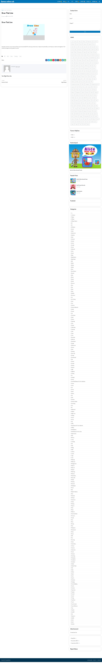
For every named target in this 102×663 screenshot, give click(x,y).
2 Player (84, 42)
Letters (80, 90)
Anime (81, 47)
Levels (84, 90)
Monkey (72, 482)
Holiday (77, 82)
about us (94, 661)
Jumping (73, 442)
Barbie (97, 50)
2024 (73, 135)
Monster (73, 484)
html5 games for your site (95, 85)
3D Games (72, 45)
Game (79, 77)
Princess (83, 104)
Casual (72, 61)
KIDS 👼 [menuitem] (64, 1)
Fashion (80, 71)
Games (83, 77)
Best (75, 53)
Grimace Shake (74, 402)
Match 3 (83, 93)
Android (72, 47)
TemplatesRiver (8, 661)
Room (93, 106)
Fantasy (76, 71)
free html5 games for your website (84, 74)
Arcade (85, 47)
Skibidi (72, 114)
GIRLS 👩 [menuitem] (77, 1)
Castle (98, 58)
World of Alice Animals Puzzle (76, 171)
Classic (88, 61)
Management (78, 93)
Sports (72, 117)
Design (82, 66)
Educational (86, 69)
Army (96, 47)
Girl (86, 77)
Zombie (88, 125)
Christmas (79, 61)
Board (95, 53)
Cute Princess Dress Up (80, 186)
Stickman (76, 117)
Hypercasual (73, 434)
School (89, 109)
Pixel (93, 101)
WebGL (77, 125)
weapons (72, 125)
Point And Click (78, 104)
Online (81, 101)
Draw (12, 56)
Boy (82, 55)
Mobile (72, 480)
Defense (72, 66)
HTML (91, 82)
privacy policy (90, 661)
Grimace (94, 77)
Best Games (80, 53)
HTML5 (82, 85)
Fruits (96, 74)
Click (96, 61)
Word (84, 125)
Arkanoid (92, 47)
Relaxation (79, 106)
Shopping (84, 112)
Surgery (77, 120)
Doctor (91, 66)
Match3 (92, 93)
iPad (72, 436)
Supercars (72, 120)
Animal (77, 47)
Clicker (72, 63)
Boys (85, 55)
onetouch (76, 101)
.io (71, 42)
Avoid (72, 50)
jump (72, 440)
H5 (71, 408)
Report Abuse (74, 650)
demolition (77, 66)
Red (75, 106)
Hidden (72, 412)
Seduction (97, 109)
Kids (72, 446)
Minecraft (73, 478)
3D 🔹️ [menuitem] (69, 1)
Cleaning (92, 61)
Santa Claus (84, 109)
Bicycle (85, 53)
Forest (76, 74)
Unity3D (92, 122)
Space (92, 114)
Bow (79, 55)
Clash (84, 61)
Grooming (73, 404)
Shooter (76, 112)
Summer (96, 117)
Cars (83, 58)
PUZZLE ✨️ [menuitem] (89, 1)
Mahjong (94, 90)
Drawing (16, 56)
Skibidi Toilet (77, 114)
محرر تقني (4, 16)
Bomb (72, 55)
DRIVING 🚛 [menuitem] (94, 1)
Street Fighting (86, 117)
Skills (85, 114)
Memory (73, 474)
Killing (72, 90)
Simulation (89, 112)
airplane (90, 45)
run (71, 109)
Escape (72, 71)
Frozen (92, 74)
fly (96, 71)
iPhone (72, 438)
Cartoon (87, 58)
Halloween (73, 410)
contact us (99, 661)
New (90, 98)
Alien (94, 45)
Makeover (72, 93)
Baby (75, 50)
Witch (80, 125)
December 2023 (75, 641)
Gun (72, 406)
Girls (90, 77)
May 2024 (73, 639)
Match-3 (87, 93)
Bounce (76, 55)
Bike (88, 53)
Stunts (92, 117)
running (75, 109)
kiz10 (76, 90)
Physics (89, 101)
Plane (96, 101)
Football (72, 74)
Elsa (90, 69)
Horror (81, 82)
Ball (8, 56)
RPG (96, 106)
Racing (72, 106)
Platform (72, 104)
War (95, 122)
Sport (96, 114)
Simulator (94, 112)
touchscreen (73, 122)
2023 (73, 138)
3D (96, 42)
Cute (92, 63)
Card (80, 58)
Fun (71, 77)
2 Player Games (89, 42)
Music (77, 98)
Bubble (93, 55)
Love (5, 10)
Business (97, 55)
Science (93, 109)
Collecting (76, 63)
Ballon (93, 50)
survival (81, 120)
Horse (85, 82)
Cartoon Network (92, 58)
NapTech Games (86, 98)
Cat (75, 61)
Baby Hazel (85, 50)
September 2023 (75, 644)
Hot (88, 82)
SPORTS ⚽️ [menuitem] (83, 1)
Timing (89, 120)
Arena (88, 47)
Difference (86, 66)
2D (4, 56)
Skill (81, 114)
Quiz (91, 104)
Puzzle (88, 104)
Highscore (72, 82)
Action (77, 45)
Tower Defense (79, 122)
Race (94, 104)
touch (98, 120)
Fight (84, 71)
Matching (96, 93)
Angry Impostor (79, 192)
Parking (85, 101)
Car (71, 58)
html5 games (87, 85)
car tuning (75, 58)
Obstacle (94, 98)
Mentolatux (73, 476)
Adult (81, 45)
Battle (72, 53)
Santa (79, 109)
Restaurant (85, 106)
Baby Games (80, 50)
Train (83, 122)
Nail (81, 98)
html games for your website (75, 85)
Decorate (96, 63)
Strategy (81, 117)
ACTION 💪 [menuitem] (59, 1)
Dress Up (77, 69)
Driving (81, 69)
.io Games (75, 42)
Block (91, 53)
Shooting (80, 112)
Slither (89, 114)
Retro (89, 106)
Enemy (94, 69)
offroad (72, 101)
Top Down (93, 120)
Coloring (81, 63)
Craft (85, 63)
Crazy (89, 63)
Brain (89, 55)
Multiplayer (73, 98)
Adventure (85, 45)
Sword (85, 120)
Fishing (93, 71)
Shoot (72, 112)
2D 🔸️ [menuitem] (73, 1)
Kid (72, 444)
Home (3, 10)
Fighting (88, 71)
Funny (75, 77)
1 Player (80, 42)
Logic (87, 90)
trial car (87, 122)
